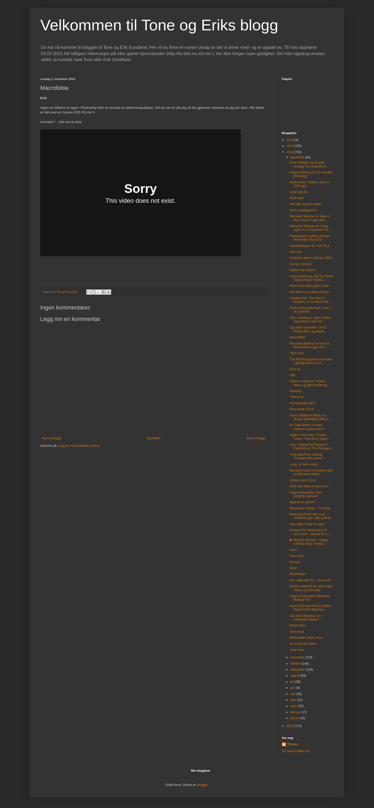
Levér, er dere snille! (304, 464)
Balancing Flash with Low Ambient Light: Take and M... (311, 516)
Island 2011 (298, 625)
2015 (291, 146)
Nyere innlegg (51, 438)
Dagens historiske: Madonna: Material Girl (310, 598)
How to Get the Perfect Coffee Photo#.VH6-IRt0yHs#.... (310, 607)
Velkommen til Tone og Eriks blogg (159, 25)
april (293, 700)
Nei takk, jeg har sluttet (305, 204)
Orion (293, 550)
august (295, 675)
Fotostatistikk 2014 (303, 403)
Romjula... (297, 391)
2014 (291, 152)
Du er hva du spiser (303, 643)
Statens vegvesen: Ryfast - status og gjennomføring (308, 383)
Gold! (293, 568)
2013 (291, 726)
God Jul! (295, 252)
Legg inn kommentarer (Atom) (78, 446)
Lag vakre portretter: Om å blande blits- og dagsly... (308, 329)
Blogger (202, 785)
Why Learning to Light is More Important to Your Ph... (310, 319)
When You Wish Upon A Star (309, 286)
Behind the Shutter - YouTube (310, 508)
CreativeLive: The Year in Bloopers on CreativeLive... (310, 300)
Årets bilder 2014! (302, 409)
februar (295, 712)
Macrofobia (297, 337)
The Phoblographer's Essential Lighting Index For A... (311, 361)
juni (293, 688)
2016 (291, 140)
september (298, 669)
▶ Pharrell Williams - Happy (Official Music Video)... (309, 542)
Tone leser (297, 198)
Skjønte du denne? (303, 502)
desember (297, 157)
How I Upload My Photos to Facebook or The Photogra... (311, 446)
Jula (292, 375)
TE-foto (292, 744)
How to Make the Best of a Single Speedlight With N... (310, 417)
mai (293, 694)
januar (295, 718)
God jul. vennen (300, 264)
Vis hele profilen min (296, 751)
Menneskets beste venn (306, 637)
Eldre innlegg (256, 438)
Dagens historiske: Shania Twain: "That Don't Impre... (310, 436)
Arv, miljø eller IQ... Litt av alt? (310, 580)
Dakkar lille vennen (303, 270)
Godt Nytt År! (299, 192)
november (297, 657)
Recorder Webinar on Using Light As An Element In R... (310, 228)
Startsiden (154, 438)
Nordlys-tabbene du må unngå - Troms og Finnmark (311, 588)
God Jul (295, 369)
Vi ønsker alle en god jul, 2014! (311, 258)
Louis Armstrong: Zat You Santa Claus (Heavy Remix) (311, 278)
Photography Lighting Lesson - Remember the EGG (311, 237)
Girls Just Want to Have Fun (309, 486)
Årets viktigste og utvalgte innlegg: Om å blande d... (309, 164)
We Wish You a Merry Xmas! (309, 292)
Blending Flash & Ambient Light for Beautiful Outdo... (311, 472)
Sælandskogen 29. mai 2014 (309, 246)
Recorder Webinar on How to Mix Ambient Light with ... (310, 218)
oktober (296, 663)
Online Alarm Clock (303, 480)
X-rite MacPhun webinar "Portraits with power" (306, 456)
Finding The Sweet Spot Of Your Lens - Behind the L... (310, 532)
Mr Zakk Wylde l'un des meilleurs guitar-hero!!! (307, 426)
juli (292, 682)
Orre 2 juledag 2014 (303, 210)
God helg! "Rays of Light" (307, 524)
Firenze (295, 562)
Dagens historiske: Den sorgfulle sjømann (306, 494)
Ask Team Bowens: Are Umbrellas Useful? (306, 617)
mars (294, 706)
